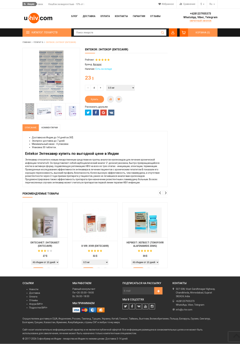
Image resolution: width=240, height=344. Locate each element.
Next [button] (165, 193)
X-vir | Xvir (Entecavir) (95, 246)
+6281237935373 (200, 13)
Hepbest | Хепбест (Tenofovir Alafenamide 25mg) (145, 245)
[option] (30, 111)
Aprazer (97, 64)
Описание (31, 127)
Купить (94, 99)
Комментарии (52, 127)
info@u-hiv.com (184, 309)
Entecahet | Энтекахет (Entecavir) (45, 245)
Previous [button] (160, 193)
